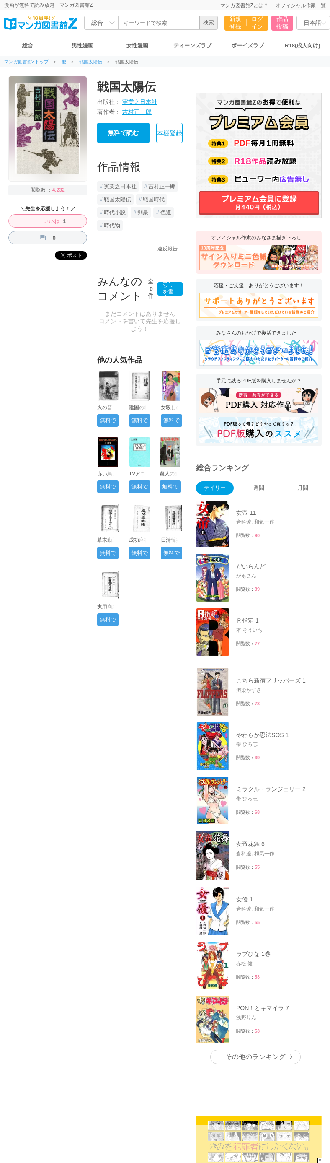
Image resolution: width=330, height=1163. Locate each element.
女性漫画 (137, 45)
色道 (165, 212)
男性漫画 (82, 45)
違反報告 (167, 249)
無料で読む (123, 133)
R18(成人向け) (302, 45)
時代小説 (115, 212)
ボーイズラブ (247, 45)
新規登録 (235, 23)
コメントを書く (167, 289)
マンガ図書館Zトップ (26, 62)
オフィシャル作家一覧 (301, 5)
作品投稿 (282, 23)
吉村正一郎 (137, 112)
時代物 (112, 225)
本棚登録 (169, 133)
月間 (302, 488)
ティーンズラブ (192, 45)
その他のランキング (255, 1056)
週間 (258, 488)
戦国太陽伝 (90, 62)
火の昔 (104, 407)
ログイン (257, 23)
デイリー (215, 488)
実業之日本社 (139, 102)
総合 (27, 45)
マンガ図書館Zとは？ (244, 5)
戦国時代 (154, 199)
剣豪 (142, 212)
